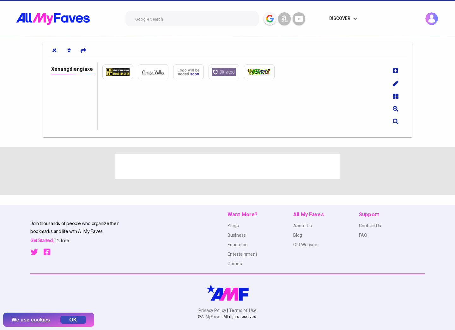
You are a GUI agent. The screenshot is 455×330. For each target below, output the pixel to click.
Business (237, 235)
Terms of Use (242, 310)
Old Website (305, 244)
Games (235, 263)
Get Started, (42, 240)
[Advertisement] (227, 166)
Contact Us (370, 225)
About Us (302, 225)
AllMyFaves (211, 317)
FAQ (363, 235)
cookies (40, 319)
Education (238, 244)
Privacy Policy (212, 310)
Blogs (233, 225)
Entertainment (242, 254)
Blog (297, 235)
